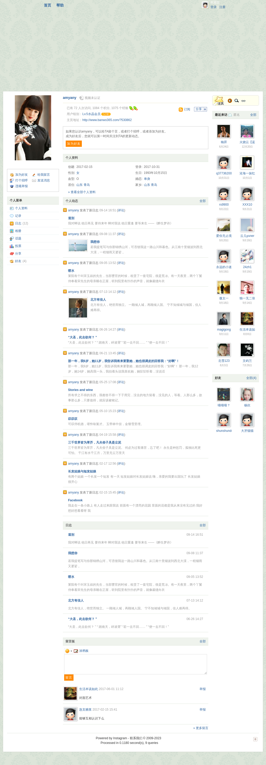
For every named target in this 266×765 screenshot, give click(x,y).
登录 (213, 7)
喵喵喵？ (224, 405)
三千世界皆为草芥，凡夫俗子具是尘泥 (94, 442)
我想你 (95, 242)
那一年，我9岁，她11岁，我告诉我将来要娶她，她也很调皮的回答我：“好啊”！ (123, 361)
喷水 (71, 271)
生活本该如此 (88, 689)
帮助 (60, 5)
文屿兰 (247, 361)
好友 (18, 261)
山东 (79, 185)
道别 (71, 218)
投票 (18, 246)
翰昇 (224, 142)
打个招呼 (21, 180)
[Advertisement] (133, 49)
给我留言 (43, 174)
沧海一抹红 (247, 173)
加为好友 (21, 174)
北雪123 (224, 361)
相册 (18, 231)
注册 (222, 7)
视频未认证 (92, 98)
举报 (203, 689)
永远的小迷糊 (225, 267)
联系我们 (136, 738)
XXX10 (247, 204)
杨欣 (247, 405)
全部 (203, 201)
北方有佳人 (98, 299)
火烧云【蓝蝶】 (250, 142)
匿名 (237, 115)
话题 (18, 238)
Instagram (120, 738)
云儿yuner (247, 236)
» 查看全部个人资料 (82, 192)
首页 (47, 5)
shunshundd (224, 431)
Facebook (75, 500)
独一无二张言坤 (250, 298)
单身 (147, 179)
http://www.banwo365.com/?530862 (107, 120)
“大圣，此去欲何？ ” (82, 337)
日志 (18, 223)
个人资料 (21, 208)
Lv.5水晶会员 (91, 114)
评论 (121, 210)
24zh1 (247, 267)
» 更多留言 (200, 728)
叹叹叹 (72, 419)
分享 (18, 253)
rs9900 (224, 204)
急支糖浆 (85, 709)
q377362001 (225, 173)
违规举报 (21, 186)
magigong (224, 329)
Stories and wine (80, 390)
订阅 (187, 109)
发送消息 (43, 180)
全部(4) (251, 378)
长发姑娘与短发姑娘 (82, 471)
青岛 (87, 185)
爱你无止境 (224, 236)
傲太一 (224, 298)
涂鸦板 (81, 651)
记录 (18, 216)
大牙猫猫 (247, 431)
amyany (69, 98)
